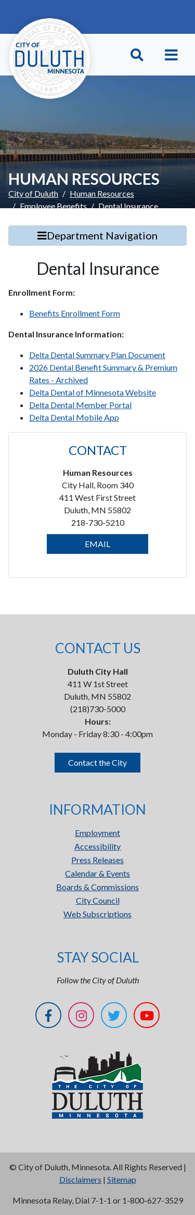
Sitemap (121, 1179)
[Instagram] (81, 1017)
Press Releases (97, 860)
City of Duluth (33, 193)
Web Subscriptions (97, 914)
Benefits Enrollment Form (74, 313)
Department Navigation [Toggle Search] (97, 235)
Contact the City (97, 762)
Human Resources (102, 193)
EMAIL (97, 544)
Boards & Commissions (97, 887)
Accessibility (97, 846)
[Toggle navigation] (171, 55)
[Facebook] (48, 1017)
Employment (97, 833)
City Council (98, 900)
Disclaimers (80, 1179)
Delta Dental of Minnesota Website (92, 392)
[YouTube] (146, 1017)
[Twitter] (113, 1017)
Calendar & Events (97, 873)
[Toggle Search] (137, 55)
